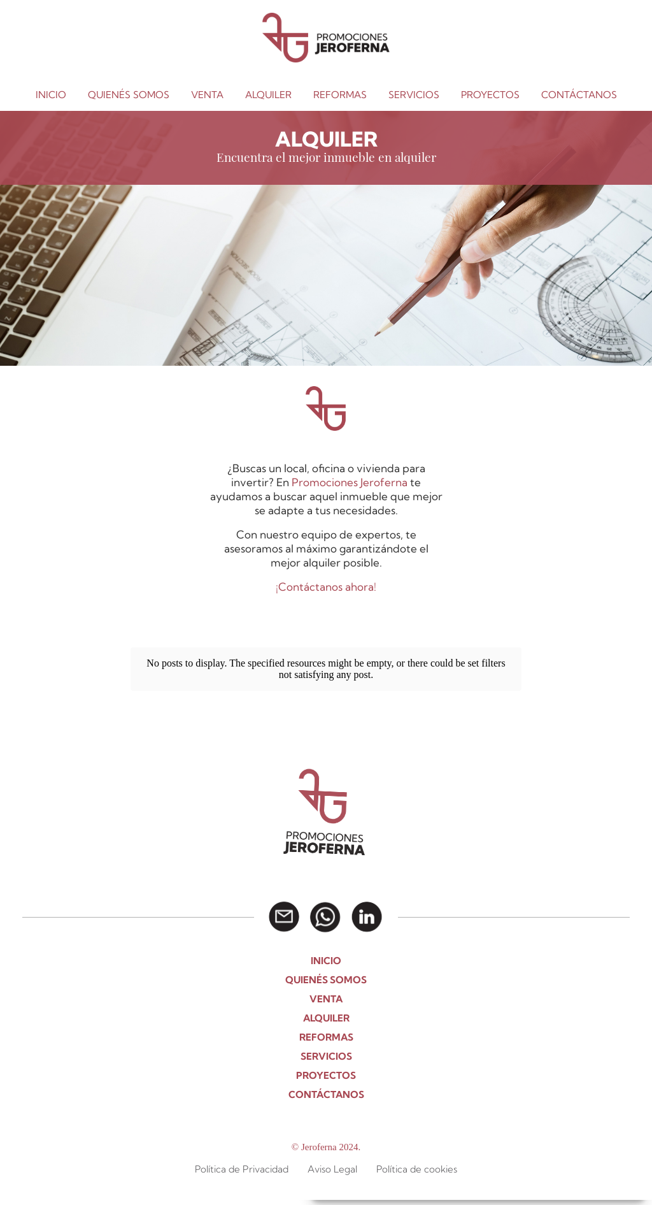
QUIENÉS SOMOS (128, 95)
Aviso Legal (567, 1184)
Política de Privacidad (241, 1151)
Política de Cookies (403, 1184)
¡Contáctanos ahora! (326, 586)
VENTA (207, 95)
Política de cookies (416, 1151)
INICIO (51, 95)
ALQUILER (268, 95)
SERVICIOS (413, 95)
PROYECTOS (490, 95)
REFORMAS (340, 95)
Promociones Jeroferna (350, 482)
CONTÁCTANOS (579, 95)
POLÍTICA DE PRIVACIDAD (492, 1184)
